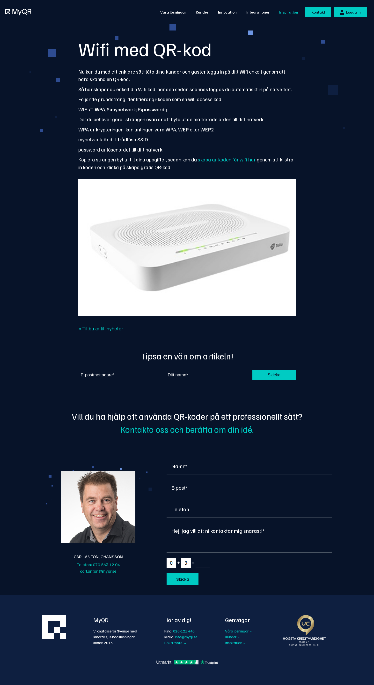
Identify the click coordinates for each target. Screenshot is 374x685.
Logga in (350, 12)
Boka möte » (175, 642)
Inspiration (288, 12)
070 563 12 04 (106, 564)
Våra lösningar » (238, 631)
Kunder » (232, 636)
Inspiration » (235, 642)
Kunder (202, 12)
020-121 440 (184, 631)
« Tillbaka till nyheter (100, 328)
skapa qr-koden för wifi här (227, 159)
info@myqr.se (186, 636)
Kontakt (318, 12)
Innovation (227, 12)
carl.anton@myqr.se (98, 571)
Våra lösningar (173, 12)
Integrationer (258, 12)
